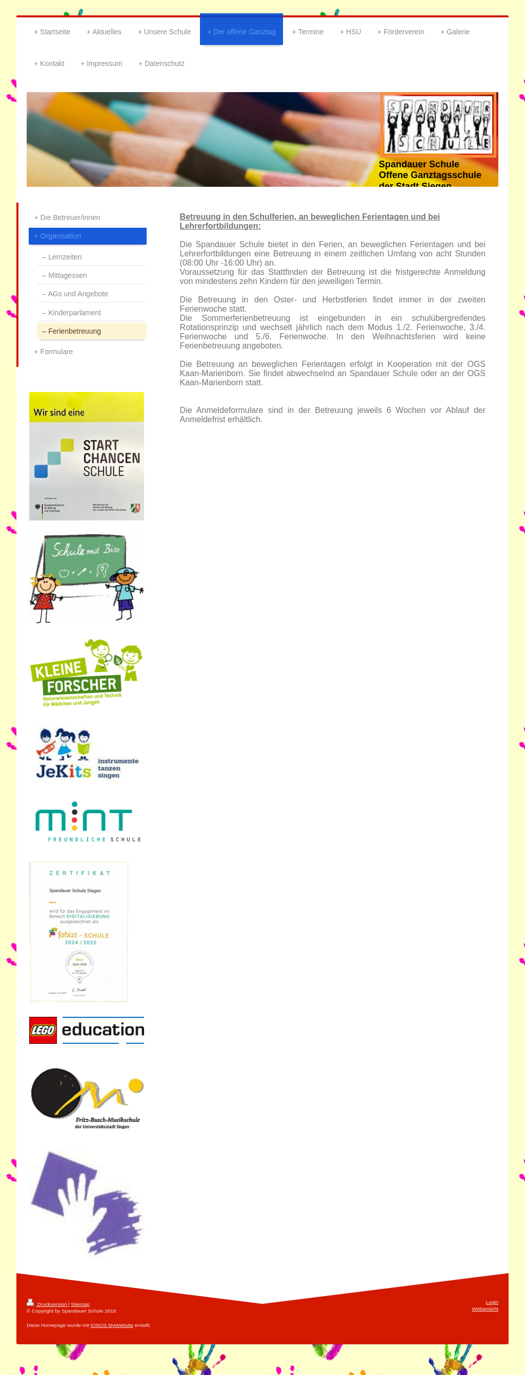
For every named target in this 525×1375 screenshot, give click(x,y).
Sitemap (80, 1304)
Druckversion (47, 1304)
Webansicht (485, 1309)
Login (492, 1302)
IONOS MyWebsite (112, 1325)
